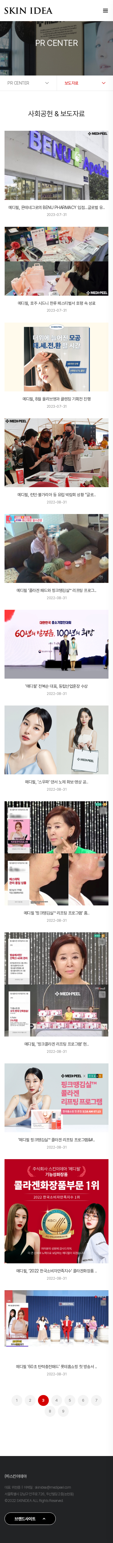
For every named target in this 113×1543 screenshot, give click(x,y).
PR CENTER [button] (18, 83)
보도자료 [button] (71, 83)
